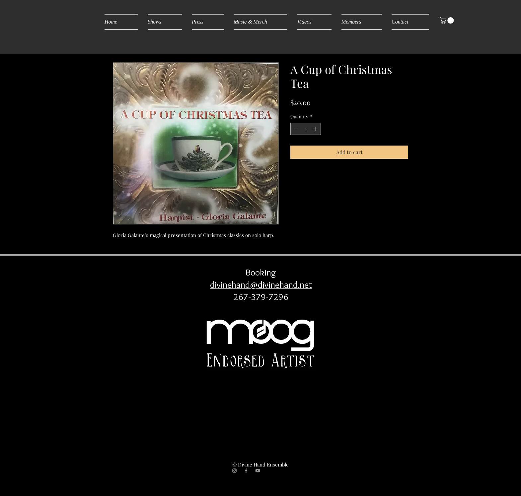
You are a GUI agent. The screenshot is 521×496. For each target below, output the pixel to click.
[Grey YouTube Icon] (257, 470)
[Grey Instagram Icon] (234, 470)
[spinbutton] (306, 129)
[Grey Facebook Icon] (246, 470)
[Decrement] (295, 129)
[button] (447, 20)
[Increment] (316, 129)
